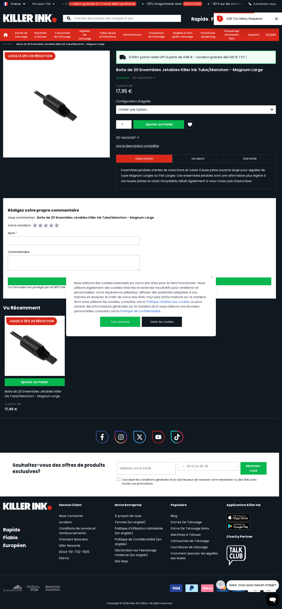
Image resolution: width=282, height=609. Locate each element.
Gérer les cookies (162, 322)
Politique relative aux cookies (168, 302)
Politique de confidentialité (140, 311)
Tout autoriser (120, 322)
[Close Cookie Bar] (212, 277)
